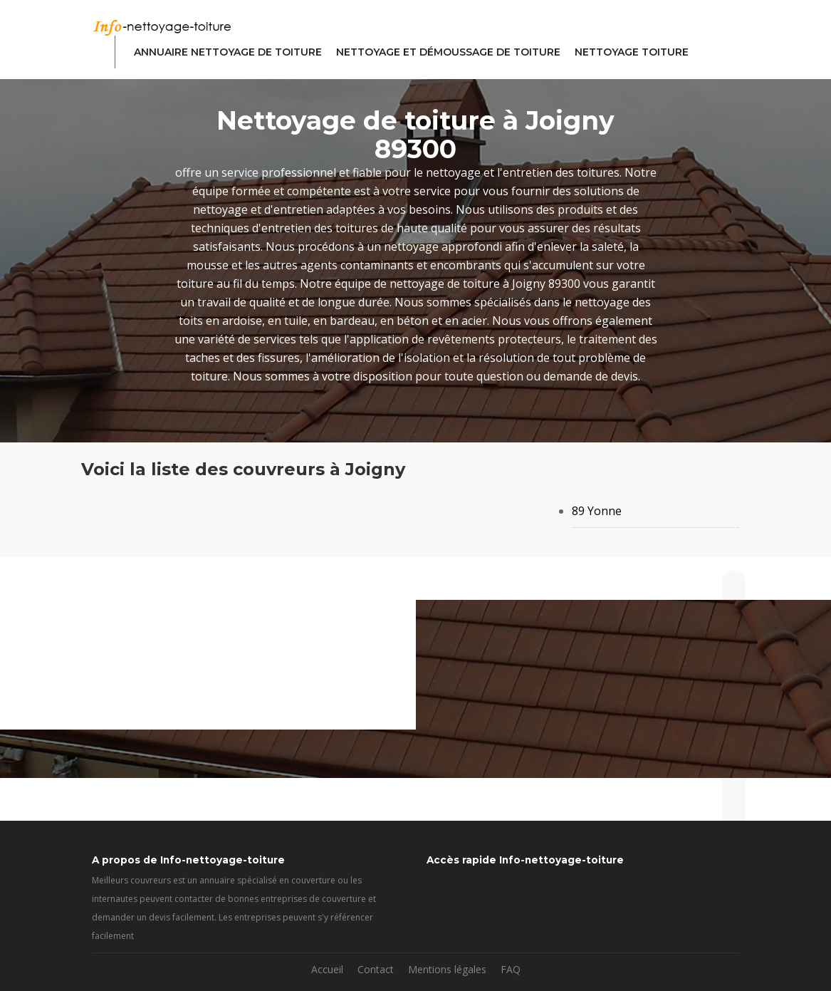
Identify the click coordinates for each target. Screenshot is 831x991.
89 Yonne (597, 511)
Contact (375, 969)
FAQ (511, 969)
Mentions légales (447, 969)
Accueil (327, 969)
